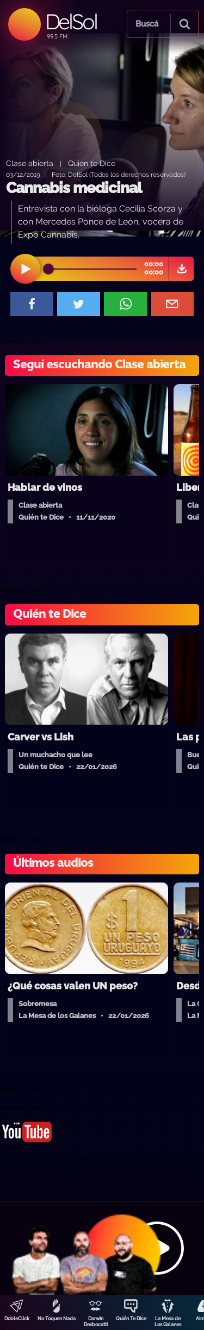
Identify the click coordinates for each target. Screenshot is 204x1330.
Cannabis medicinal (73, 188)
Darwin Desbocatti (96, 1321)
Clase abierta (29, 163)
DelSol (71, 21)
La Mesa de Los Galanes (167, 1321)
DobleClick (16, 1318)
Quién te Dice (91, 163)
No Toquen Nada (57, 1318)
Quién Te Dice (131, 1318)
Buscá (146, 24)
